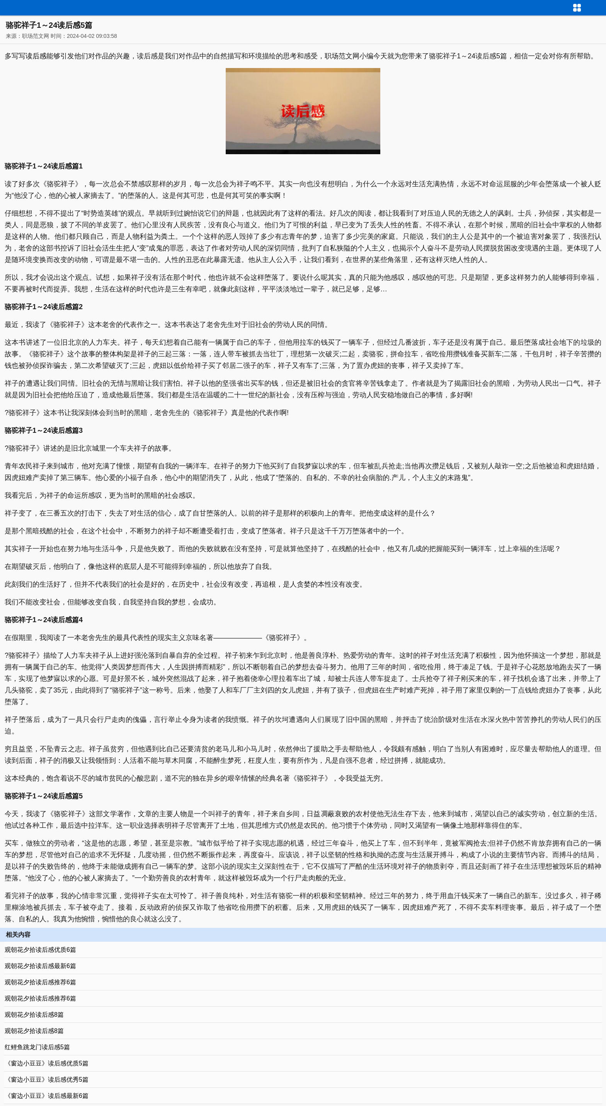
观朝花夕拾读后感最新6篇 (40, 966)
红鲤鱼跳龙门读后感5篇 (37, 1047)
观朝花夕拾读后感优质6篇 (40, 949)
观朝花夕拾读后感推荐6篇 (40, 982)
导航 (600, 7)
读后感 (36, 56)
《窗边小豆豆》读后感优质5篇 (47, 1063)
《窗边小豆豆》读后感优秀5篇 (47, 1079)
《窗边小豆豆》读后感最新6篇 (47, 1095)
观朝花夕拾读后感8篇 (34, 1014)
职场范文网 (35, 36)
